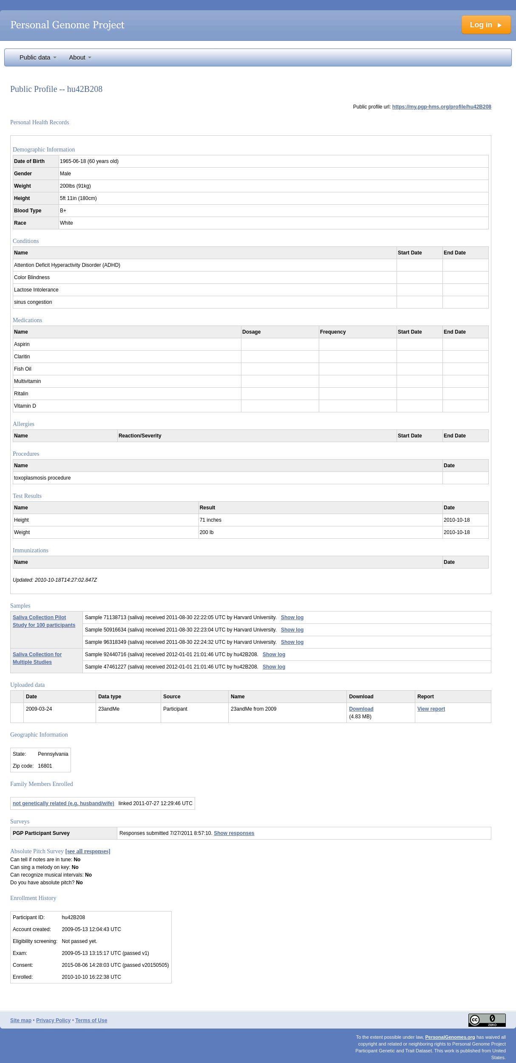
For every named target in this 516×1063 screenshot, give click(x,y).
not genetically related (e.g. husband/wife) (63, 803)
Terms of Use (91, 1020)
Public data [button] (38, 57)
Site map (20, 1020)
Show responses (234, 833)
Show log (292, 617)
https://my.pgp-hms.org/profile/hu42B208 (441, 107)
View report (431, 709)
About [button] (80, 57)
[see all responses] (88, 851)
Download (361, 709)
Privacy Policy (53, 1020)
